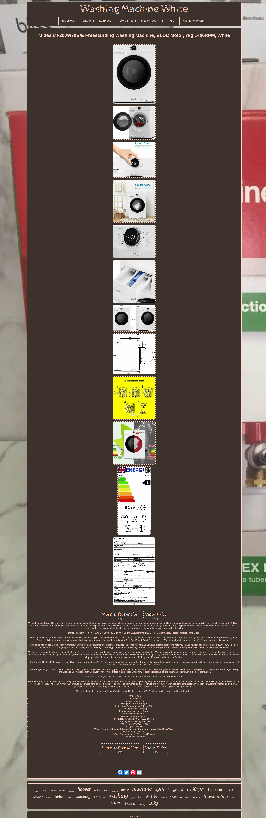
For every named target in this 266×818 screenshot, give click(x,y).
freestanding (216, 796)
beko (59, 796)
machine (142, 788)
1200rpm (99, 797)
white (151, 796)
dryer (229, 790)
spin (159, 789)
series (62, 790)
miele (125, 790)
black (233, 797)
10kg (153, 803)
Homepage (134, 816)
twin (36, 791)
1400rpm (195, 789)
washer (37, 797)
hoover (84, 789)
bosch (130, 803)
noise (97, 790)
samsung (82, 797)
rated (115, 803)
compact (114, 791)
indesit (196, 797)
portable (136, 797)
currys (48, 798)
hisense (71, 791)
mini (187, 798)
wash (69, 797)
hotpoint (215, 789)
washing (118, 795)
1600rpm (176, 797)
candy (164, 797)
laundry (142, 804)
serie (53, 790)
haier (45, 790)
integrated (175, 789)
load (105, 790)
